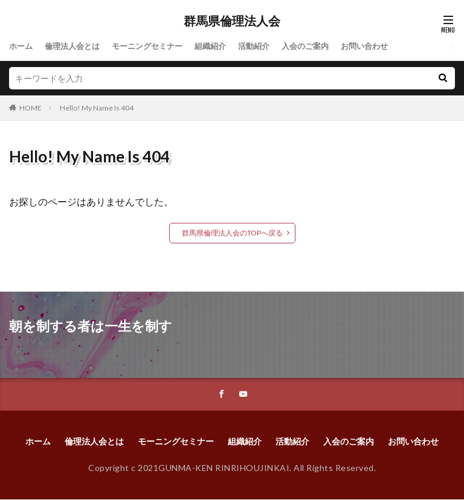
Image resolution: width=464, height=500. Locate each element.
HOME (30, 107)
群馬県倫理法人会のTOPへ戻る (232, 232)
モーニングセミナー (156, 46)
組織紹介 (223, 46)
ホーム (21, 46)
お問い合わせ (386, 46)
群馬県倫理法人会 (232, 21)
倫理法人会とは (76, 46)
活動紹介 (269, 46)
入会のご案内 (323, 46)
